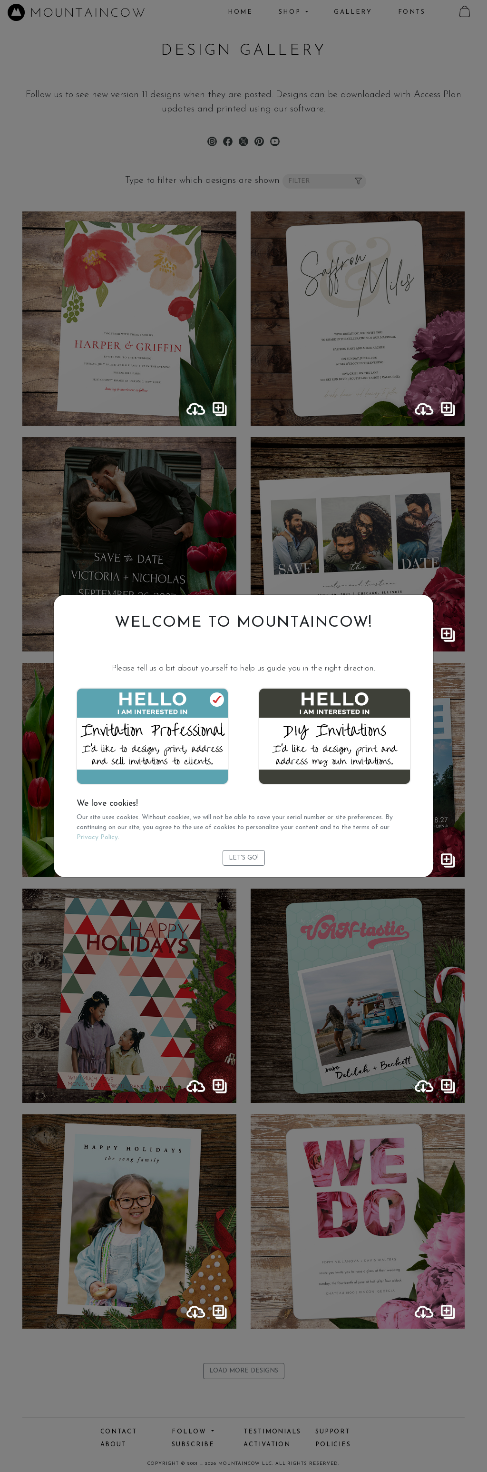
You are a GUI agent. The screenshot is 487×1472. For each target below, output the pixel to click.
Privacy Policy (97, 837)
